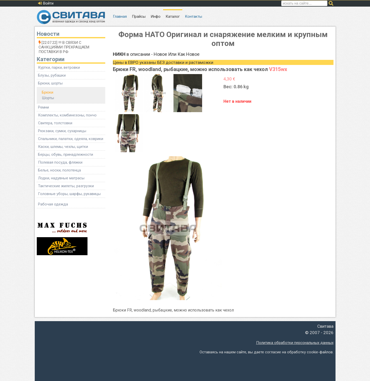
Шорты (48, 98)
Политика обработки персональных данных (294, 342)
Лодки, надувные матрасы (61, 178)
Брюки (47, 92)
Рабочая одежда (53, 204)
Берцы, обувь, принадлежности (65, 154)
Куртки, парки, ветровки (59, 67)
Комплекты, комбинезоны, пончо (67, 115)
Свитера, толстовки (55, 123)
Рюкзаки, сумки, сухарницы (62, 131)
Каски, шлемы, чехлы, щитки (63, 146)
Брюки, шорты (50, 83)
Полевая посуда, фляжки (60, 162)
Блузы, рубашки (52, 75)
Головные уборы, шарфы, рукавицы (69, 194)
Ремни (43, 107)
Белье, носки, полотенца (59, 170)
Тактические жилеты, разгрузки (66, 186)
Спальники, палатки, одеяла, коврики (70, 138)
